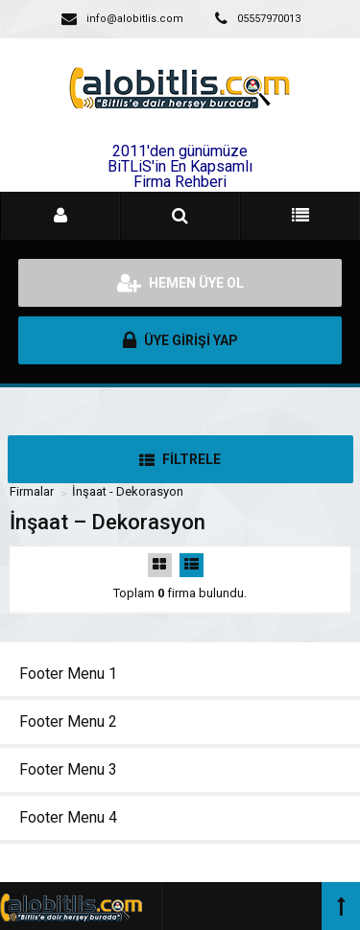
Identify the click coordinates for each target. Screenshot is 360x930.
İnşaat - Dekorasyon (127, 491)
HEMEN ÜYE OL (180, 283)
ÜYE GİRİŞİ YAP (180, 340)
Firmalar (32, 491)
